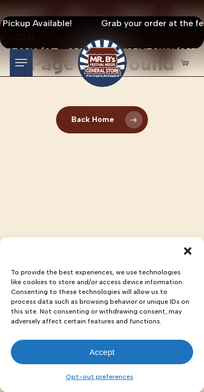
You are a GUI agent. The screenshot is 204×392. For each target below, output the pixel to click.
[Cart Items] (187, 62)
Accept (102, 352)
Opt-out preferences (99, 377)
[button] (187, 251)
